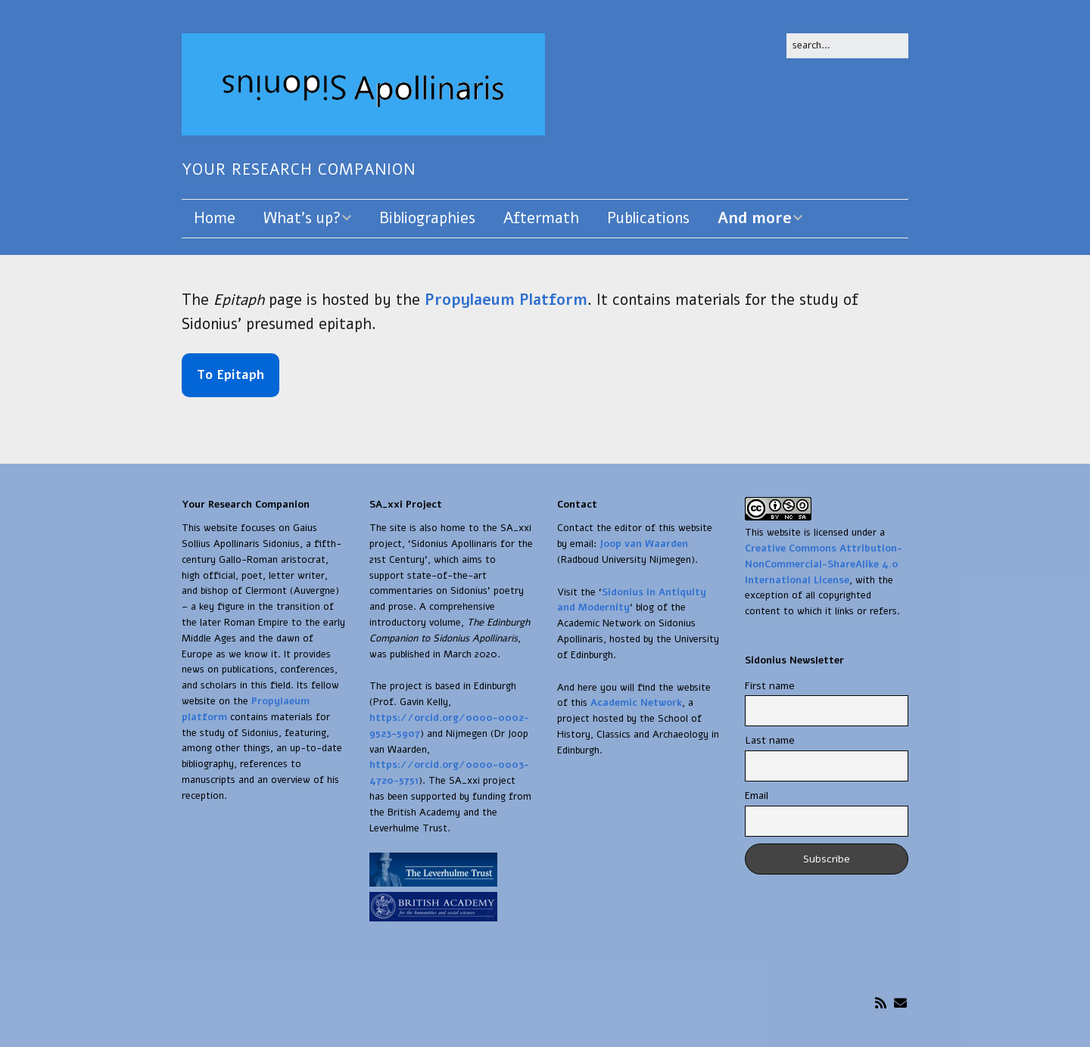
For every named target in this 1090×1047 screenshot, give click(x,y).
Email (756, 795)
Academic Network (636, 703)
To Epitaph (230, 375)
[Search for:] (847, 45)
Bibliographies (427, 218)
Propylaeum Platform (506, 300)
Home (214, 218)
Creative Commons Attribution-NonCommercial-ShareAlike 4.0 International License (823, 564)
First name (770, 686)
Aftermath (541, 218)
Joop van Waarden (644, 544)
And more (755, 218)
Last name (770, 740)
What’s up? (302, 218)
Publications (648, 218)
